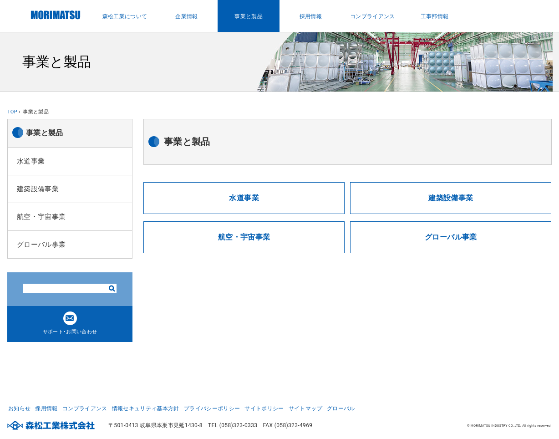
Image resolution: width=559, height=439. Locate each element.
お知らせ (19, 408)
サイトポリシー (264, 408)
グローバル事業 (41, 244)
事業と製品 (248, 16)
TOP (12, 112)
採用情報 (311, 16)
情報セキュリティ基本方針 (145, 408)
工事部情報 (435, 16)
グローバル (341, 408)
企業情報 (186, 16)
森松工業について (124, 16)
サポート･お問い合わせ (70, 323)
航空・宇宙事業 (41, 217)
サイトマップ (305, 408)
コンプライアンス (372, 16)
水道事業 (31, 161)
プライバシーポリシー (212, 408)
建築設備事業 (38, 189)
